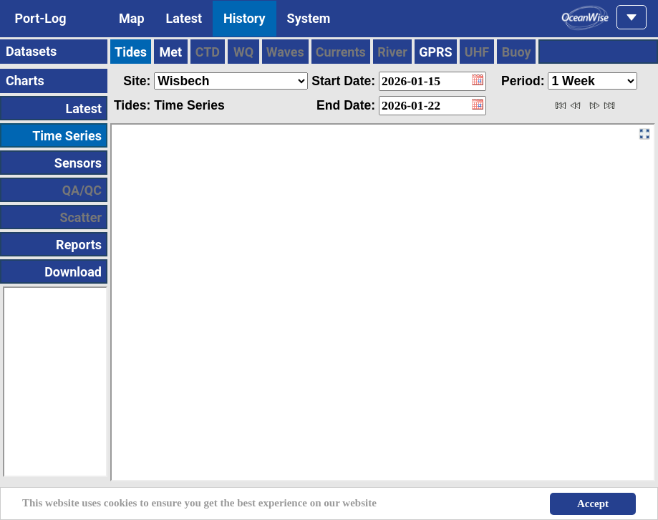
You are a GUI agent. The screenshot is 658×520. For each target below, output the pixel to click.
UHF (477, 51)
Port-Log (40, 18)
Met (171, 51)
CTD (207, 51)
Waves (285, 51)
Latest (184, 18)
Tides (131, 51)
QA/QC (82, 190)
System (309, 18)
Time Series (67, 135)
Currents (341, 51)
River (392, 51)
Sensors (78, 162)
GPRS (436, 51)
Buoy (516, 51)
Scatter (80, 217)
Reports (79, 244)
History (244, 18)
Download (73, 271)
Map (132, 18)
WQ (243, 51)
